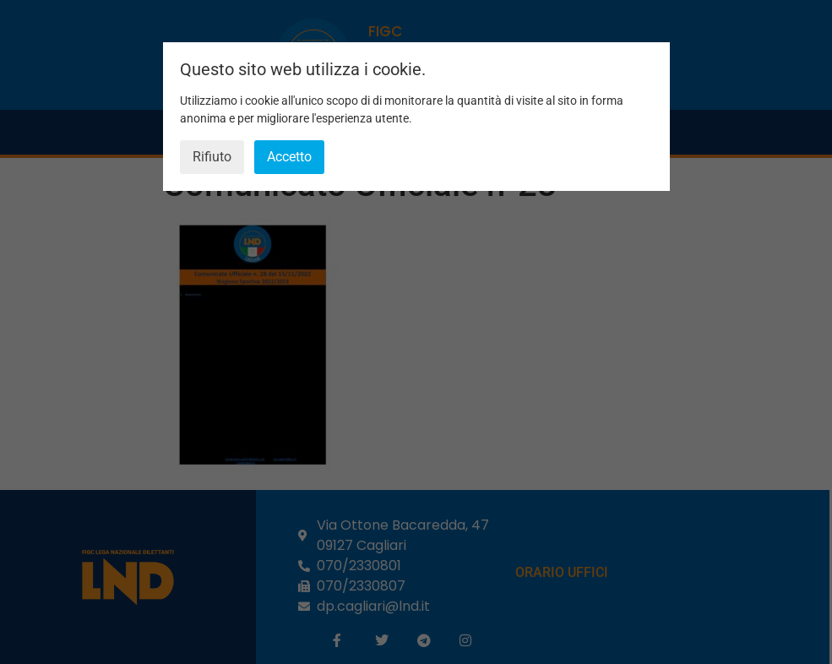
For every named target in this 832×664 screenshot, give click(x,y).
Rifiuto (212, 157)
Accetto (289, 157)
